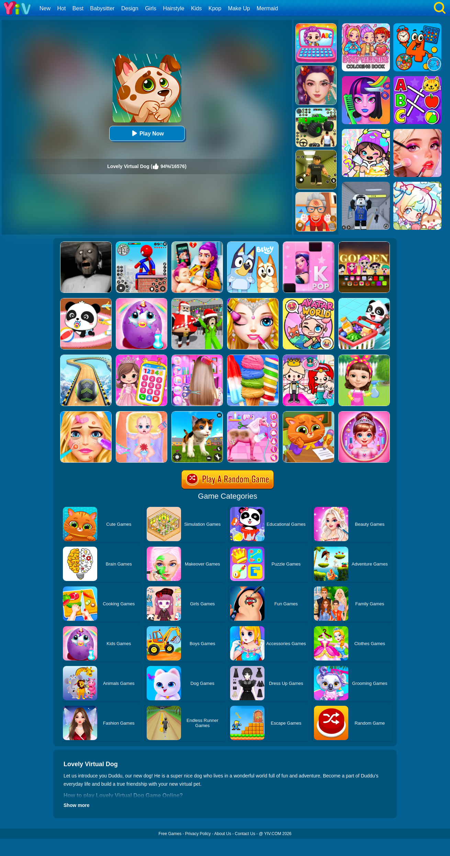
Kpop (215, 8)
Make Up (239, 8)
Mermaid (267, 8)
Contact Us (245, 833)
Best (77, 8)
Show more (76, 805)
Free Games (169, 833)
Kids (196, 8)
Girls (150, 8)
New (45, 8)
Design (129, 8)
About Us (222, 833)
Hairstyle (173, 8)
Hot (61, 8)
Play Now (147, 133)
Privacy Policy (198, 833)
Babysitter (102, 8)
